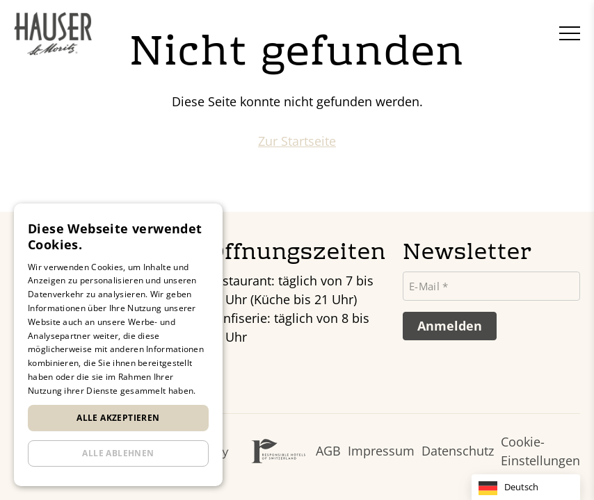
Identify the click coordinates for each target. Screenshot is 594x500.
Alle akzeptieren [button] (118, 418)
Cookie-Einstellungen (540, 451)
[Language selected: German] (526, 487)
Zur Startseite (297, 141)
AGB (328, 450)
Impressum (381, 450)
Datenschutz (458, 450)
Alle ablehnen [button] (118, 453)
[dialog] (118, 344)
